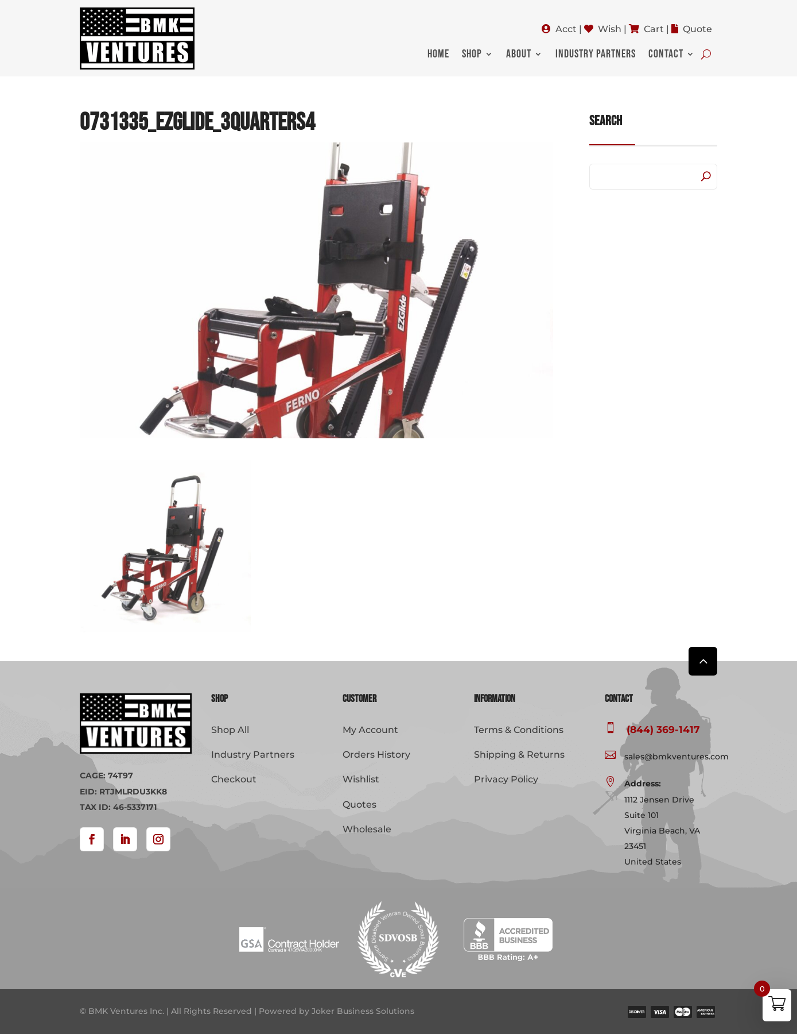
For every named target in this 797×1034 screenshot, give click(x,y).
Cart (654, 29)
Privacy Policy (506, 779)
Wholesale (367, 829)
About (518, 55)
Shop (472, 55)
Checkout (233, 779)
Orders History (376, 754)
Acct (566, 29)
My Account (370, 729)
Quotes (359, 804)
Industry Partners (595, 55)
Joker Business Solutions (363, 1011)
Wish (609, 29)
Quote (697, 29)
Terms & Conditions (518, 729)
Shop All (230, 729)
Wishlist (361, 779)
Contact (665, 55)
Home (438, 55)
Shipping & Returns (519, 754)
